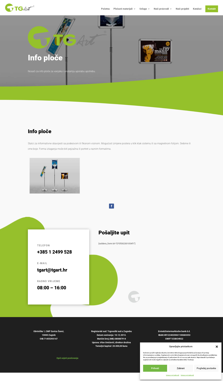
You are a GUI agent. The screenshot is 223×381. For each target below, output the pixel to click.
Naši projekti (182, 9)
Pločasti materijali (123, 9)
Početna (105, 9)
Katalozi (197, 9)
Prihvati (155, 368)
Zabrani (181, 368)
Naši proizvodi (161, 9)
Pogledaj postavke (206, 368)
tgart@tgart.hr (52, 270)
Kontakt (212, 8)
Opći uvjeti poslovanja (67, 358)
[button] (216, 346)
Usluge (143, 9)
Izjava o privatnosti (172, 375)
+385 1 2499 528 (54, 252)
